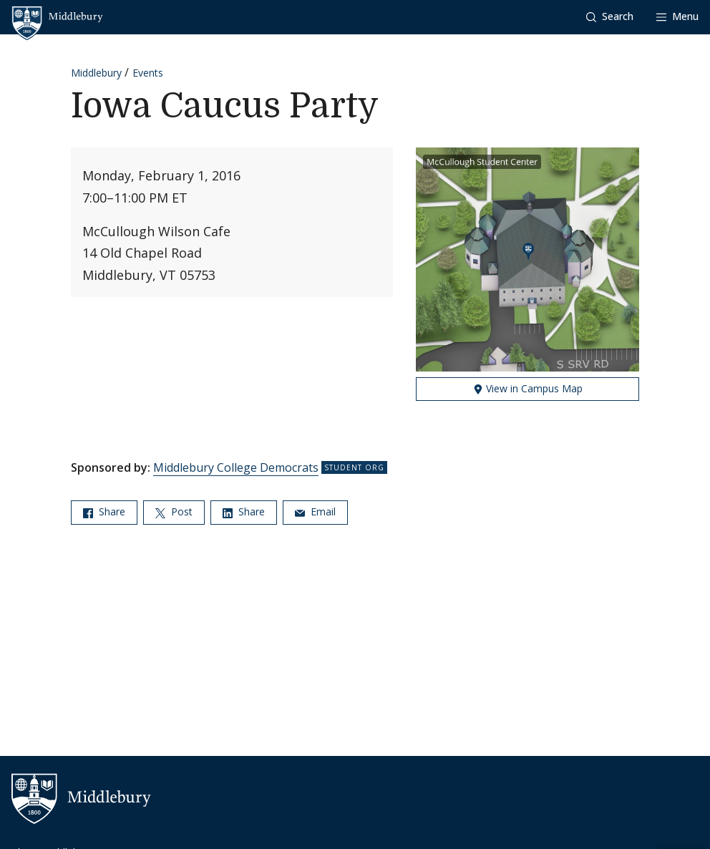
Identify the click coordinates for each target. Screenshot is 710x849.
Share (104, 511)
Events (147, 72)
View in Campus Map (528, 388)
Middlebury (96, 72)
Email (315, 511)
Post (174, 511)
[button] (610, 17)
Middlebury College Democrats (235, 467)
